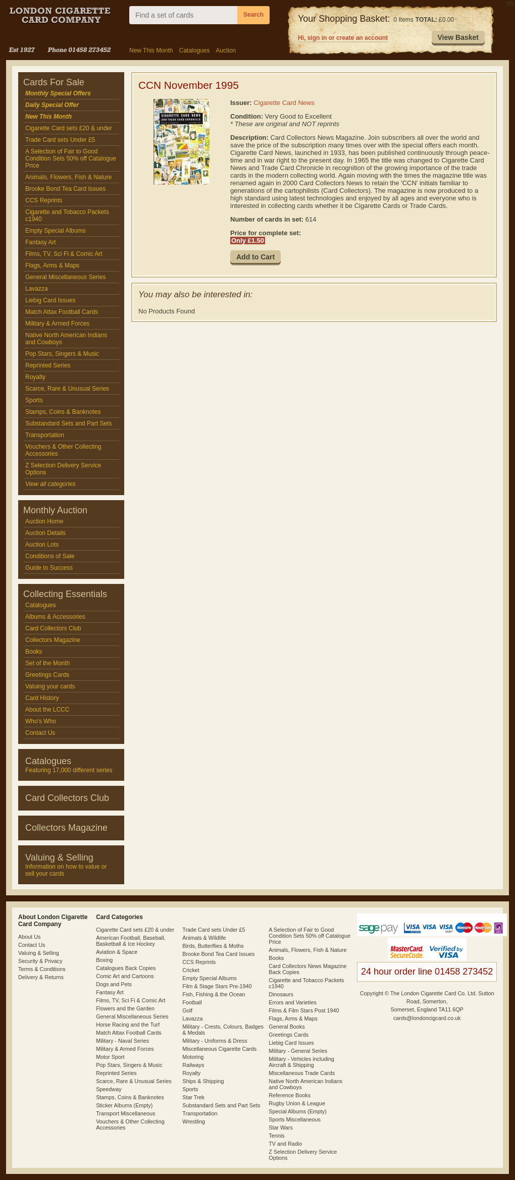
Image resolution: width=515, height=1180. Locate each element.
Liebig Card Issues (50, 300)
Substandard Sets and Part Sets (68, 423)
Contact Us (40, 732)
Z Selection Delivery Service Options (63, 469)
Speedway (108, 1089)
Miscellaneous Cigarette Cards (219, 1049)
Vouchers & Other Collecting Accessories (63, 450)
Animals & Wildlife (204, 938)
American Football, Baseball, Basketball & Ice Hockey (130, 941)
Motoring (192, 1057)
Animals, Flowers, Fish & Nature (68, 177)
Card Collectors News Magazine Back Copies (307, 969)
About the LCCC (47, 709)
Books (33, 651)
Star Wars (281, 1127)
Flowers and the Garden (125, 1008)
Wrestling (193, 1121)
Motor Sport (110, 1057)
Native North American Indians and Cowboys (66, 339)
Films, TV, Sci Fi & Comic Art (63, 253)
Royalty (35, 377)
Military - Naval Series (122, 1041)
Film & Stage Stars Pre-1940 (216, 986)
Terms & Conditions (42, 969)
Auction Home (44, 521)
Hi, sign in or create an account (343, 37)
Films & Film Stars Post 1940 (304, 1010)
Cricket (190, 970)
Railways (193, 1065)
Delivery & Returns (41, 977)
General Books (286, 1027)
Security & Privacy (40, 961)
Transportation (44, 435)
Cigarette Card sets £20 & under (68, 128)
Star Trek (193, 1097)
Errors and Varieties (293, 1002)
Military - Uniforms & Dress (214, 1041)
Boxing (104, 960)
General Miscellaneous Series (65, 277)
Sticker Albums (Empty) (124, 1105)
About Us (29, 937)
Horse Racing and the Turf (128, 1025)
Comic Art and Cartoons (125, 976)
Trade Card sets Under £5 (60, 139)
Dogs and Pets (114, 984)
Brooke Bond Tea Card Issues (65, 188)
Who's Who (40, 721)
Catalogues (194, 50)
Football (191, 1002)
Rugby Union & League (297, 1103)
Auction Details (45, 533)
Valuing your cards (50, 686)
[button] (458, 38)
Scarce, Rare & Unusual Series (67, 388)
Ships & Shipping (203, 1081)
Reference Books (290, 1095)
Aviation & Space (116, 952)
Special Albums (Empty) (298, 1111)
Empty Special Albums (55, 230)
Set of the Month (47, 663)
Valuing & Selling (38, 953)
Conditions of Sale (49, 556)
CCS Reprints (43, 200)
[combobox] (183, 15)
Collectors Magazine (52, 639)
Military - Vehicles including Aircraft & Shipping (301, 1062)
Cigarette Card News (284, 102)
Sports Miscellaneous (295, 1119)
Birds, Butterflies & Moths (212, 946)
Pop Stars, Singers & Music (62, 353)
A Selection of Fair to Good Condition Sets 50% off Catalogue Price (70, 158)
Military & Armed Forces (57, 323)
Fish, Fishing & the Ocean (213, 994)
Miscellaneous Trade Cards (302, 1073)
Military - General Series (298, 1051)
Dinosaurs (281, 994)
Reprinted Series (47, 365)
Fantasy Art (40, 242)
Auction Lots (42, 544)
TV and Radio (285, 1144)
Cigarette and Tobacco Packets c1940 (67, 215)
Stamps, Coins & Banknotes (62, 411)
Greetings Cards (47, 674)
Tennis (276, 1136)
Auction (226, 50)
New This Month (151, 50)
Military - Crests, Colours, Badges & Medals (223, 1030)
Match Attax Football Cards (61, 311)
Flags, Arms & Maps (52, 265)
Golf (187, 1010)
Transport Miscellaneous (125, 1113)
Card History (42, 698)
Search (253, 14)
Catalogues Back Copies (126, 968)
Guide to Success (49, 567)
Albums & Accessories (55, 616)
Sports (34, 400)
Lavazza (36, 288)
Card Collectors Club (53, 628)
